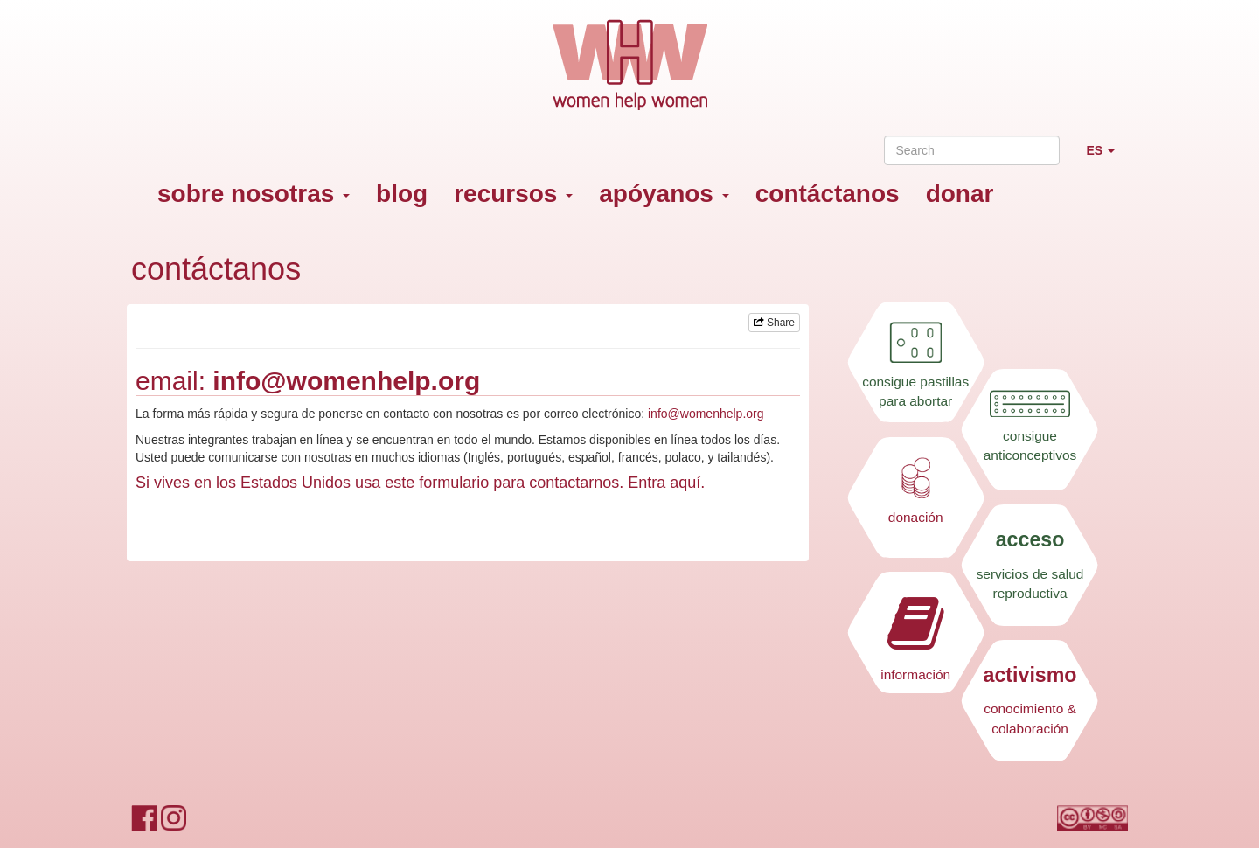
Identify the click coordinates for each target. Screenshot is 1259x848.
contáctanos (827, 193)
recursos (513, 193)
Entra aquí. (666, 482)
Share (774, 322)
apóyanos (663, 193)
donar (960, 193)
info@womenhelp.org (346, 380)
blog (402, 193)
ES (1107, 157)
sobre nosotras (253, 193)
